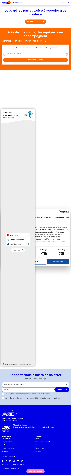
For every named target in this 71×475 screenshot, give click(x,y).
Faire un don (37, 471)
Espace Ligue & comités (43, 442)
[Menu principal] (68, 2)
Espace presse (40, 448)
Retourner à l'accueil (35, 22)
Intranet (38, 451)
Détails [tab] (23, 217)
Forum (37, 438)
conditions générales (24, 394)
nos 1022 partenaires (15, 227)
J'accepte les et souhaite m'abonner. (27, 394)
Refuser (35, 262)
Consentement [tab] (8, 217)
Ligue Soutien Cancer (9, 420)
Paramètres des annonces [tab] (41, 217)
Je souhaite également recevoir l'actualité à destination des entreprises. (32, 398)
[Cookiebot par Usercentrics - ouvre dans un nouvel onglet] (60, 211)
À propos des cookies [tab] (61, 217)
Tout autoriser (58, 262)
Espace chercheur (41, 445)
